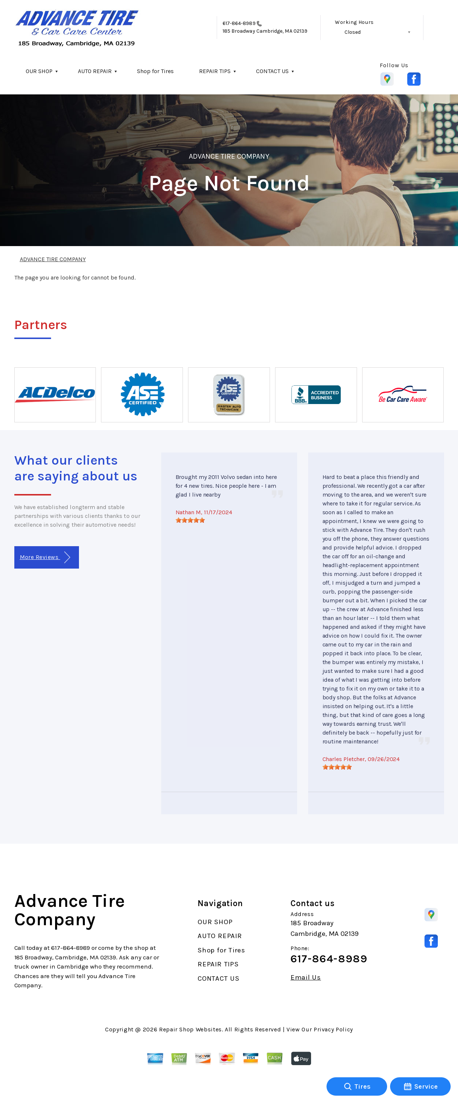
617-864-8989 (239, 23)
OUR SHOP (39, 71)
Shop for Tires (155, 71)
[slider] (190, 520)
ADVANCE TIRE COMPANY (229, 156)
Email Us (306, 977)
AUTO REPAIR (95, 71)
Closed (353, 32)
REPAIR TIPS (215, 71)
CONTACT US (272, 71)
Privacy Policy (333, 1029)
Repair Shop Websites (190, 1029)
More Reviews (45, 557)
